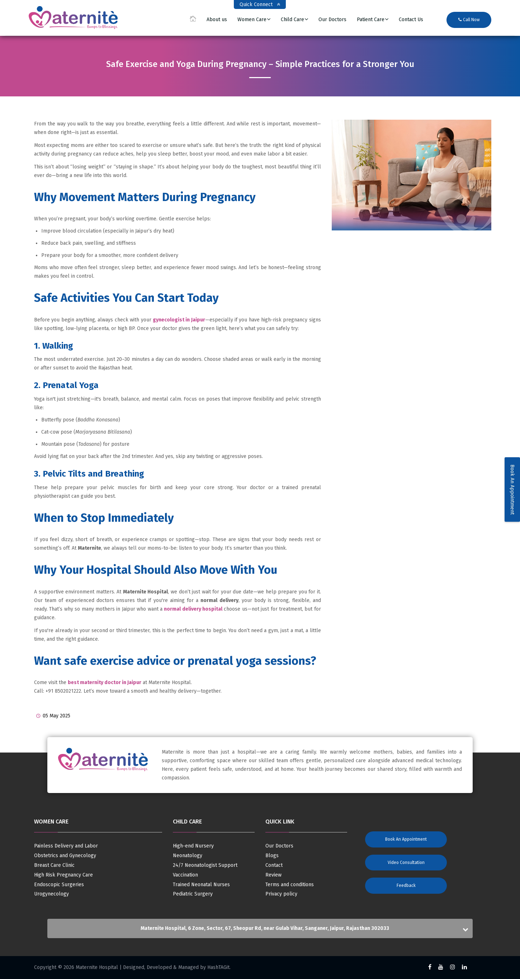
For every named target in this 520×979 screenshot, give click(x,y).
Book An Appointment (512, 489)
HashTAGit (218, 967)
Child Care (292, 20)
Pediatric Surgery (193, 894)
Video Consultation (406, 862)
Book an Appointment (406, 839)
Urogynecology (51, 894)
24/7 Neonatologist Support (205, 865)
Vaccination (185, 875)
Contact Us (411, 20)
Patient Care (370, 20)
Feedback (406, 885)
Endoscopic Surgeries (59, 885)
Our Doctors (332, 20)
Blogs (272, 856)
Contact (274, 865)
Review (273, 875)
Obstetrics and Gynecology (65, 856)
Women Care (251, 20)
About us (217, 20)
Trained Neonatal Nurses (201, 885)
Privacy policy (281, 894)
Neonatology (187, 856)
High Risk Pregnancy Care (63, 875)
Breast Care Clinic (54, 865)
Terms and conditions (289, 885)
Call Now (469, 20)
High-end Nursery (193, 846)
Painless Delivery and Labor (66, 846)
